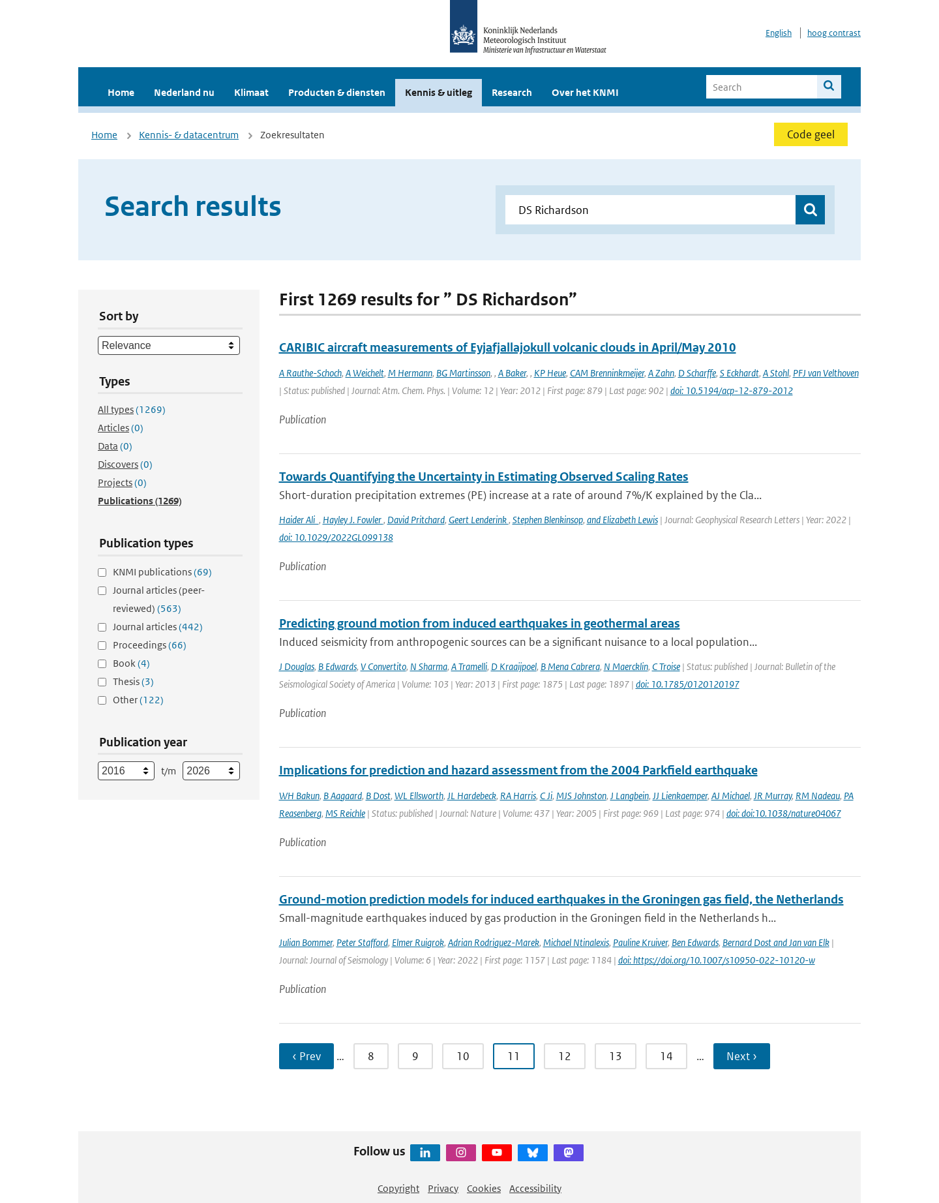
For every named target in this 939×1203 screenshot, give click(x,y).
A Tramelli (469, 666)
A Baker (512, 373)
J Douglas (296, 666)
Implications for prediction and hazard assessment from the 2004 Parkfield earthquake (518, 770)
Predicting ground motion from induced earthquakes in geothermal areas (479, 623)
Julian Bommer (306, 942)
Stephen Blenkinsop (548, 519)
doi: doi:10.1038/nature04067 (783, 813)
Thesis (133, 681)
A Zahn (661, 373)
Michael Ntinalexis (576, 942)
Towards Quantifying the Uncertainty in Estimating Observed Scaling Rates (484, 476)
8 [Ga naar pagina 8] (371, 1056)
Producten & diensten (336, 92)
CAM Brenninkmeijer (607, 373)
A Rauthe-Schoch (310, 373)
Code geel (811, 134)
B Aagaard (342, 795)
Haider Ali (299, 519)
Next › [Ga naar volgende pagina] (741, 1056)
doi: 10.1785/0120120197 (687, 684)
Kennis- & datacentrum (189, 135)
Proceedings (149, 645)
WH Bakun (299, 795)
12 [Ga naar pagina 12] (564, 1056)
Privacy (443, 1188)
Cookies (484, 1188)
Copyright (398, 1188)
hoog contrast (834, 32)
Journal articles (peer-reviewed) (159, 599)
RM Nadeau (818, 795)
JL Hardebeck (471, 795)
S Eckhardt (739, 373)
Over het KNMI (585, 92)
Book (131, 663)
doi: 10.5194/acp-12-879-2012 (731, 390)
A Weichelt (365, 373)
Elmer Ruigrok (418, 942)
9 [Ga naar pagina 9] (415, 1056)
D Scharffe (697, 373)
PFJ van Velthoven (826, 373)
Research (512, 92)
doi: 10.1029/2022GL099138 (336, 537)
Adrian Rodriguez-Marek (493, 942)
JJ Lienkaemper (680, 795)
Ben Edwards (695, 942)
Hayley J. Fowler (353, 519)
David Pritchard (416, 519)
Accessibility (535, 1188)
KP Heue (550, 373)
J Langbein (629, 795)
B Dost (378, 795)
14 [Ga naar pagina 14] (666, 1056)
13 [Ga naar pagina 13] (615, 1056)
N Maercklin (626, 666)
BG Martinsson (463, 373)
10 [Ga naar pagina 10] (463, 1056)
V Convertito (383, 666)
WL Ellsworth (419, 795)
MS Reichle (345, 813)
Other (138, 699)
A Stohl (776, 373)
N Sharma (428, 666)
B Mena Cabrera (570, 666)
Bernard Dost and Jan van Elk (776, 942)
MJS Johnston (581, 795)
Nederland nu (184, 92)
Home (121, 92)
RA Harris (518, 795)
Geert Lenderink (479, 519)
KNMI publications (162, 572)
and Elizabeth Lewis (622, 519)
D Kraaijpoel (514, 666)
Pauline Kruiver (640, 942)
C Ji (546, 795)
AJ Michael (730, 795)
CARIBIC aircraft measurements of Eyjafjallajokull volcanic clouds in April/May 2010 (507, 347)
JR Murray (773, 795)
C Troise (666, 666)
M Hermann (410, 373)
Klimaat (251, 92)
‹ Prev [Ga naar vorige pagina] (306, 1056)
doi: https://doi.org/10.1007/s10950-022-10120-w (716, 960)
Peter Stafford (362, 942)
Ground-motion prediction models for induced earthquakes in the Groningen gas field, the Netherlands (561, 899)
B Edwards (337, 666)
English (779, 32)
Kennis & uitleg (438, 92)
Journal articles (158, 626)
